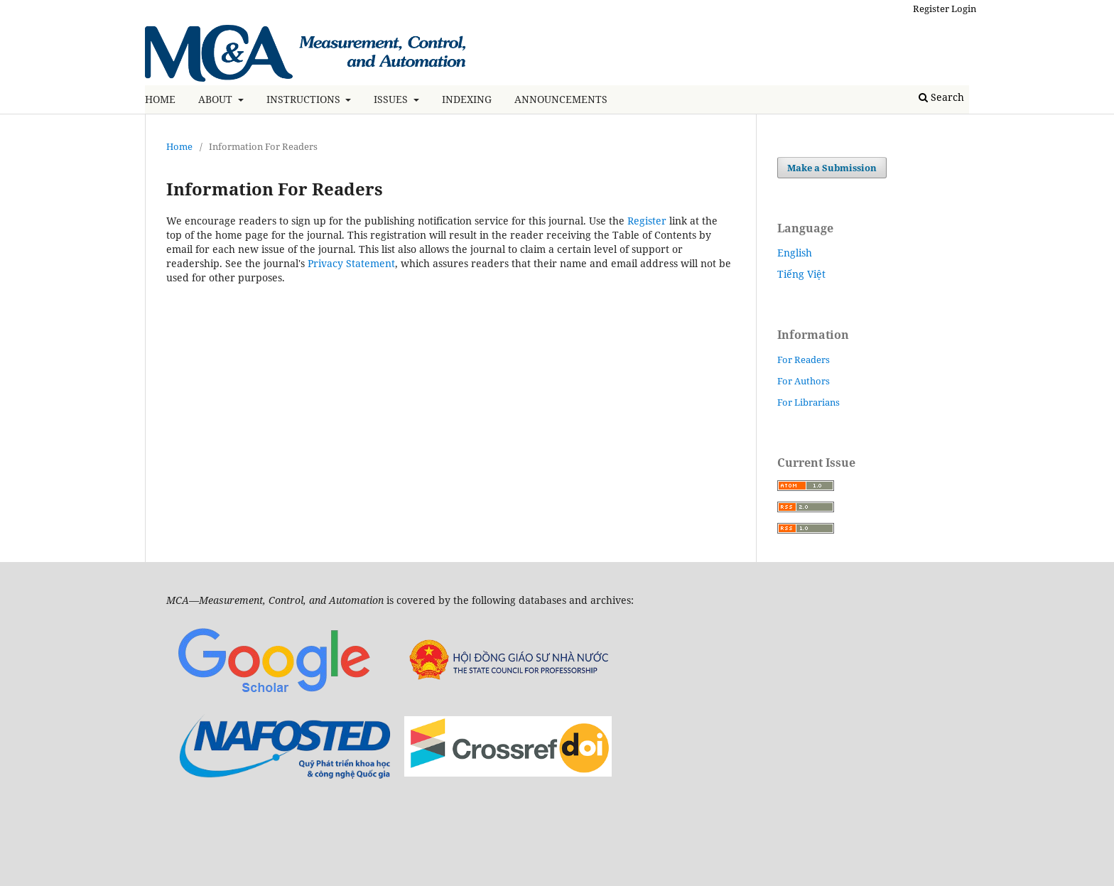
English (794, 252)
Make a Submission (832, 167)
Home (179, 146)
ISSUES (392, 99)
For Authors (803, 380)
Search (941, 97)
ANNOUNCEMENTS (560, 99)
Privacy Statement (351, 263)
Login (963, 8)
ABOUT (216, 99)
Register (931, 8)
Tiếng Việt (801, 274)
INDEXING (467, 99)
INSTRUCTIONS (304, 99)
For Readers (803, 359)
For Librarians (808, 402)
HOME (160, 99)
